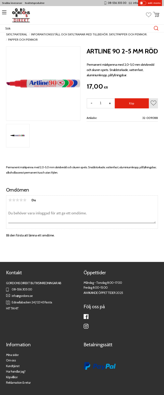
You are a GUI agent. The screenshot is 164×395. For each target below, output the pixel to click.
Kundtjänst (12, 366)
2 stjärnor (14, 200)
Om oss (11, 360)
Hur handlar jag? (15, 371)
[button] (3, 13)
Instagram (86, 326)
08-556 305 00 (124, 2)
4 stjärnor (21, 200)
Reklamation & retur (18, 382)
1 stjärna (10, 200)
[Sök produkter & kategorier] (78, 28)
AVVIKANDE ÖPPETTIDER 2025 (103, 293)
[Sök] (156, 28)
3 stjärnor (17, 200)
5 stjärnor (25, 200)
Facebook (86, 316)
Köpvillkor (12, 377)
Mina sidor (12, 355)
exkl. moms (154, 2)
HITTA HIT (12, 308)
